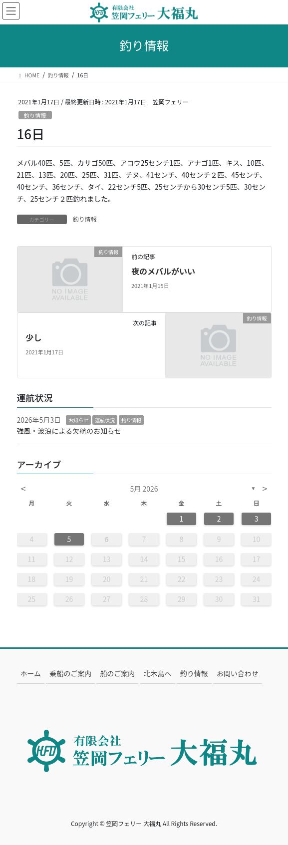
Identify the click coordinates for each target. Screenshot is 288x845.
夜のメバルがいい (163, 271)
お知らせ (78, 420)
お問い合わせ (238, 673)
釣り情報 (35, 115)
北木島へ (158, 673)
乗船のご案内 (70, 673)
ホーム (30, 673)
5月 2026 (144, 489)
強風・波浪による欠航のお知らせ (69, 431)
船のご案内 (117, 673)
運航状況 (105, 420)
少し (33, 337)
